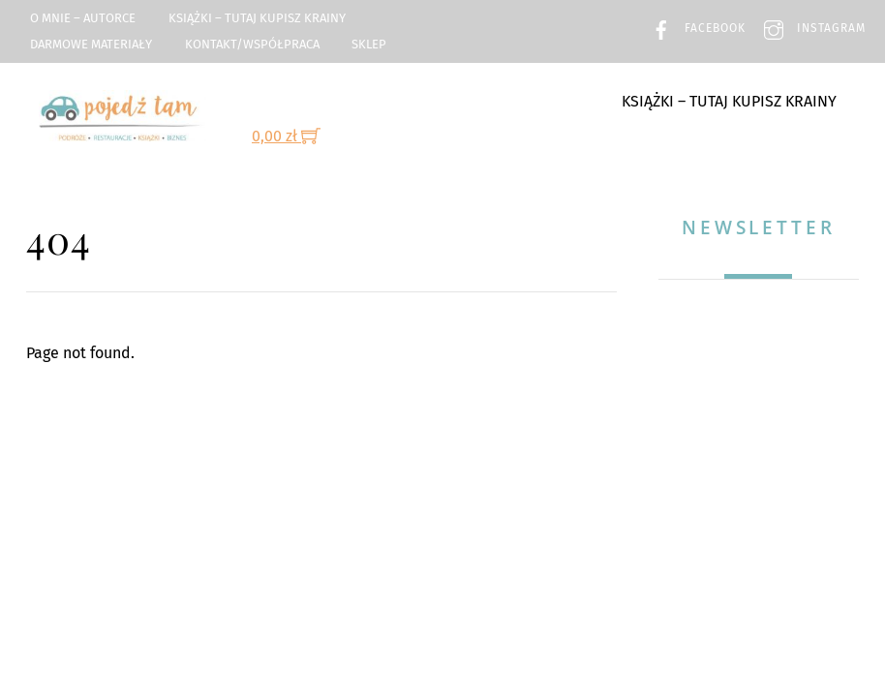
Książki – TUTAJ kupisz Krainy (257, 18)
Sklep (368, 44)
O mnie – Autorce (83, 18)
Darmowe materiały (91, 44)
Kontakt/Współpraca (252, 44)
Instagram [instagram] (810, 28)
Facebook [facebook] (694, 28)
